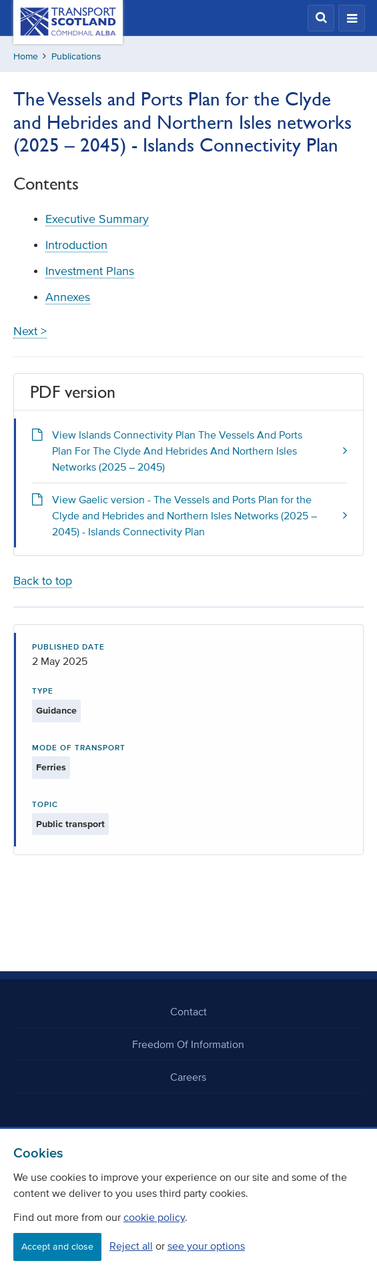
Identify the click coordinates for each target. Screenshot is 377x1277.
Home (25, 56)
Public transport (70, 824)
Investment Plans (89, 271)
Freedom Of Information (188, 1044)
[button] (321, 18)
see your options (206, 1246)
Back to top (42, 580)
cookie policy (154, 1217)
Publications (76, 56)
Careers (188, 1077)
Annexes (67, 297)
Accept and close (57, 1247)
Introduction (76, 245)
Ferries (51, 767)
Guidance (56, 711)
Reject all (131, 1246)
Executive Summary (97, 219)
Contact (188, 1011)
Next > (30, 331)
